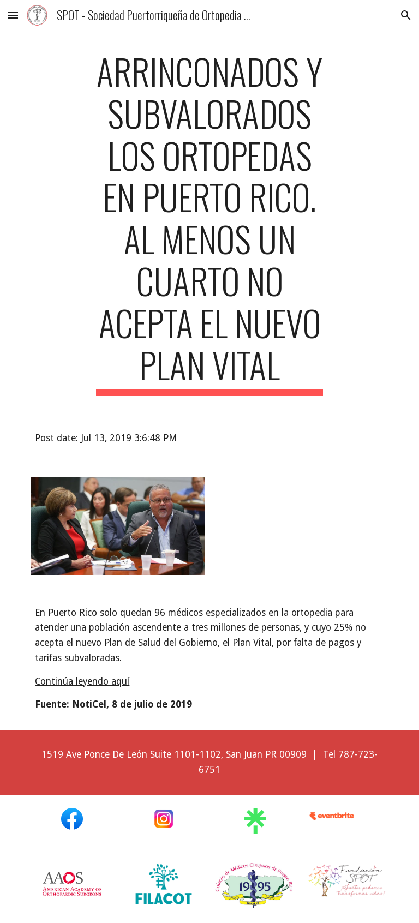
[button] (13, 15)
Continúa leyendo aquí (82, 681)
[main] (209, 223)
